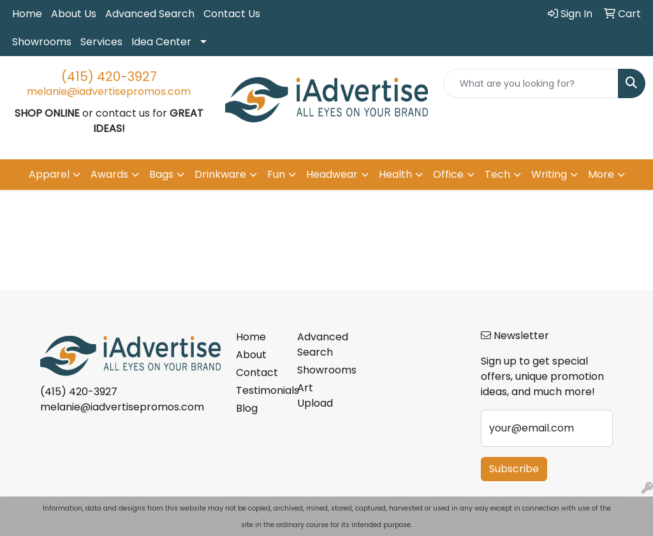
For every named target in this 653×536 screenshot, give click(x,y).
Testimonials (259, 390)
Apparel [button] (49, 174)
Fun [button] (276, 174)
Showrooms (41, 41)
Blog (247, 408)
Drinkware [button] (220, 174)
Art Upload (315, 395)
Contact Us (231, 13)
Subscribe (514, 468)
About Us (73, 13)
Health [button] (395, 174)
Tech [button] (497, 174)
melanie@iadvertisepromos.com (109, 91)
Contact (257, 372)
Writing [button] (549, 174)
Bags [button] (161, 174)
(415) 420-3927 (109, 76)
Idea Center (161, 41)
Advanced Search (149, 13)
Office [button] (448, 174)
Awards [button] (109, 174)
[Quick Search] (531, 83)
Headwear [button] (332, 174)
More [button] (601, 174)
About (251, 354)
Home (27, 13)
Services (101, 41)
